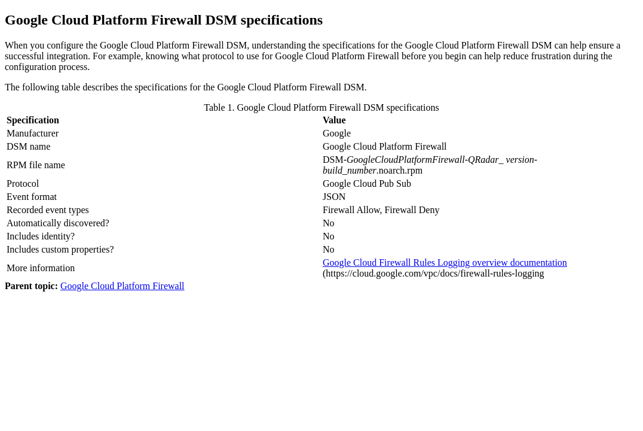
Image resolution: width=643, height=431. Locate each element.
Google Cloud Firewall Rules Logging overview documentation (445, 262)
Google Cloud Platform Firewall (122, 286)
